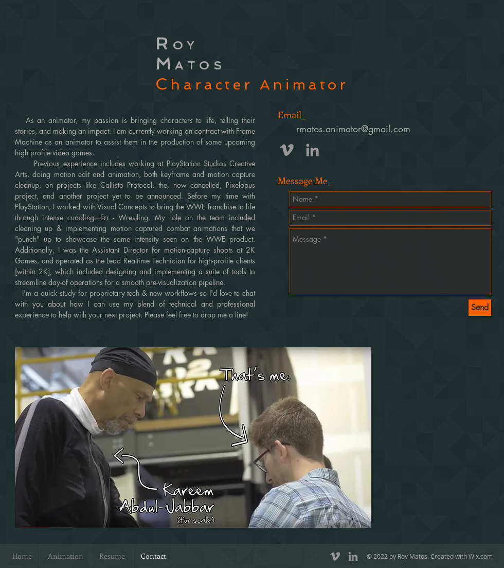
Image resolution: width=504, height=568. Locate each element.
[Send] (480, 307)
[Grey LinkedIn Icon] (312, 150)
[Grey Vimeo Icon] (287, 150)
